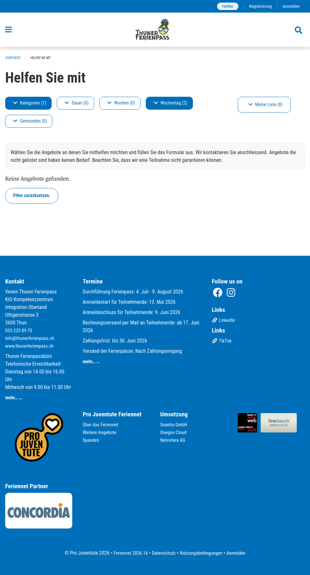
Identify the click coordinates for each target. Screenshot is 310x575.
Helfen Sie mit (43, 58)
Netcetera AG (173, 440)
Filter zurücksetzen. (31, 196)
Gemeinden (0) (30, 121)
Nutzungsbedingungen (202, 553)
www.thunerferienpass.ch (31, 346)
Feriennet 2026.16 (127, 553)
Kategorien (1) (29, 103)
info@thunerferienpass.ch (31, 338)
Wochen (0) (121, 103)
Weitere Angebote (101, 432)
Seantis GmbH (174, 424)
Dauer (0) (77, 103)
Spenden (91, 440)
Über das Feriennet (102, 424)
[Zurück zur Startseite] (155, 31)
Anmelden (290, 6)
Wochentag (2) (170, 103)
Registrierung (258, 6)
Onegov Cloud (174, 432)
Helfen (224, 6)
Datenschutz (162, 553)
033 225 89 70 (19, 330)
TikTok (222, 342)
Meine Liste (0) (265, 105)
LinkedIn (224, 321)
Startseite (13, 58)
